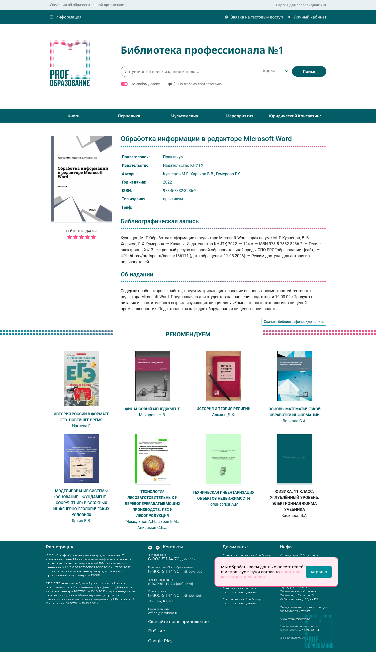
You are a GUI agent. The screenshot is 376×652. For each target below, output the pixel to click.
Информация (66, 17)
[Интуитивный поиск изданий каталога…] (191, 71)
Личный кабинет (307, 17)
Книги (74, 116)
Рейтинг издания (81, 235)
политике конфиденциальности (260, 574)
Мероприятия (240, 116)
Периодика (129, 116)
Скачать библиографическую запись (294, 322)
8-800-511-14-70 (164, 559)
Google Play (160, 641)
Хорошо (319, 571)
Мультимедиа (184, 116)
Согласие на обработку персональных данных (241, 601)
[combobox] (275, 71)
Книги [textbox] (269, 71)
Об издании (137, 274)
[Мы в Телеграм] (158, 547)
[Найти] (309, 71)
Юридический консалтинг (295, 116)
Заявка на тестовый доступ (254, 17)
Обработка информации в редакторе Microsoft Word (206, 139)
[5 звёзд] (81, 237)
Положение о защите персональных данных (240, 590)
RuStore (156, 631)
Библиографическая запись (160, 221)
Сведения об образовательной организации (88, 4)
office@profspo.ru (163, 613)
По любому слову (145, 83)
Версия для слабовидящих (301, 4)
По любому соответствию (200, 83)
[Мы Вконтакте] (150, 547)
